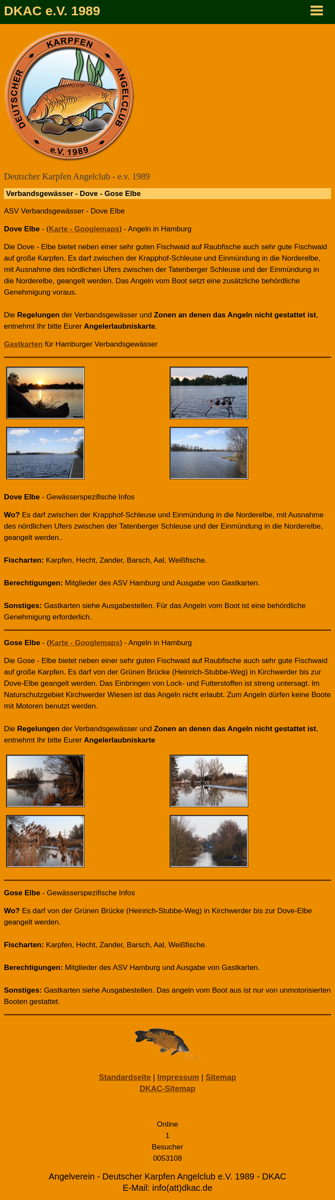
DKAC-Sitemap (167, 1088)
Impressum (178, 1077)
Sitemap (220, 1077)
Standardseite (125, 1077)
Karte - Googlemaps (84, 229)
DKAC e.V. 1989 (52, 10)
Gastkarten (23, 344)
